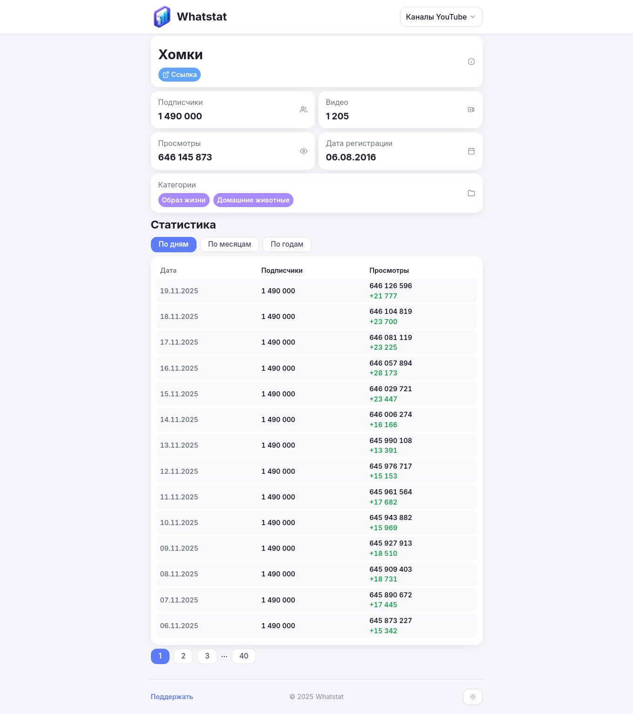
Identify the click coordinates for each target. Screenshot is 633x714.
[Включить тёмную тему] (473, 697)
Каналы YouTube (441, 16)
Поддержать (172, 696)
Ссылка (179, 74)
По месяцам (230, 244)
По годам (287, 244)
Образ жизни (184, 200)
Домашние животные (253, 200)
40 (244, 656)
